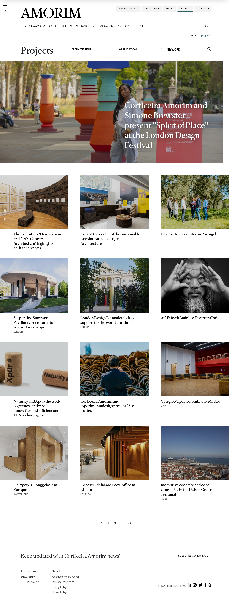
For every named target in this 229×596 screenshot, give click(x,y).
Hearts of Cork (128, 8)
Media (169, 8)
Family (208, 26)
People (139, 26)
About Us (56, 571)
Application (141, 49)
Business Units (29, 571)
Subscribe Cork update (193, 555)
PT (5, 18)
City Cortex (152, 8)
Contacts (203, 8)
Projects (185, 8)
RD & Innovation (30, 581)
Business (66, 26)
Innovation (106, 26)
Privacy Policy (59, 587)
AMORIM (46, 11)
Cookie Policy (59, 592)
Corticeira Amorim (33, 26)
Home (193, 35)
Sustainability (85, 26)
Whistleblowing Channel (65, 576)
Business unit (94, 49)
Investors (123, 26)
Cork (52, 26)
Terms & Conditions (62, 581)
